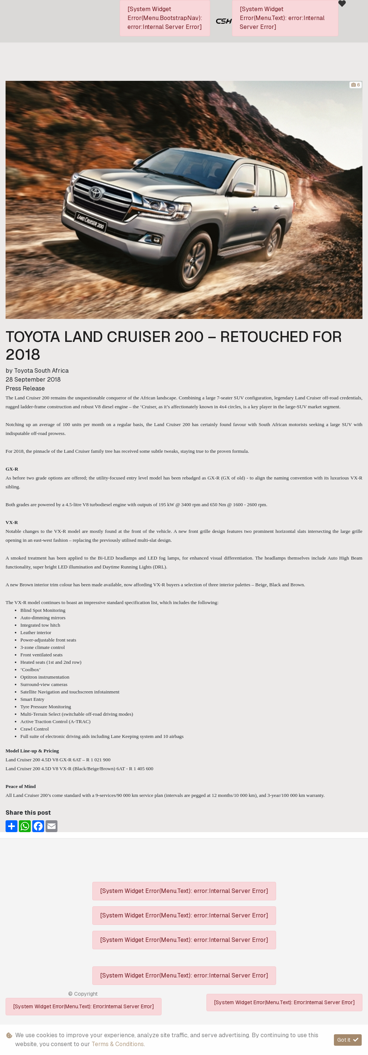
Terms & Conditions (118, 1044)
